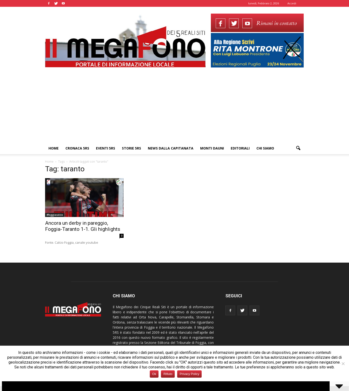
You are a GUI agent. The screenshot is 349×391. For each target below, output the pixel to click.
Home (53, 148)
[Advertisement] (174, 106)
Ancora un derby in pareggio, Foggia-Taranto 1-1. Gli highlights (82, 226)
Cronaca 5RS (77, 148)
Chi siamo (265, 148)
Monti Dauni (212, 148)
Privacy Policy (189, 374)
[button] (298, 148)
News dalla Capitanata (170, 148)
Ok (154, 374)
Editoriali (240, 148)
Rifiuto (167, 374)
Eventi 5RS (105, 148)
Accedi (291, 3)
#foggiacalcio (55, 214)
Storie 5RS (131, 148)
